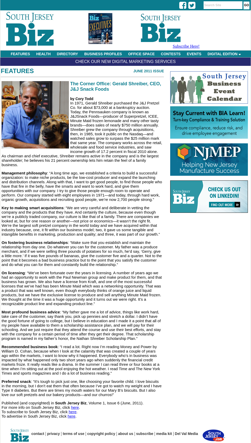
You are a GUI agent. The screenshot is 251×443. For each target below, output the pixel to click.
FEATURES (20, 54)
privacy (53, 434)
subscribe (144, 434)
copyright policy (101, 434)
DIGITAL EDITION (224, 54)
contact (37, 434)
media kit (164, 434)
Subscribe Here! (186, 46)
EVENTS (194, 54)
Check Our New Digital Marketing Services (125, 61)
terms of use (73, 434)
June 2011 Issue (148, 71)
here (75, 407)
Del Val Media (186, 434)
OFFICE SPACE (141, 54)
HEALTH (43, 54)
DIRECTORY (67, 54)
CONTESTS (171, 54)
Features (17, 70)
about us (125, 434)
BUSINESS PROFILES (103, 54)
